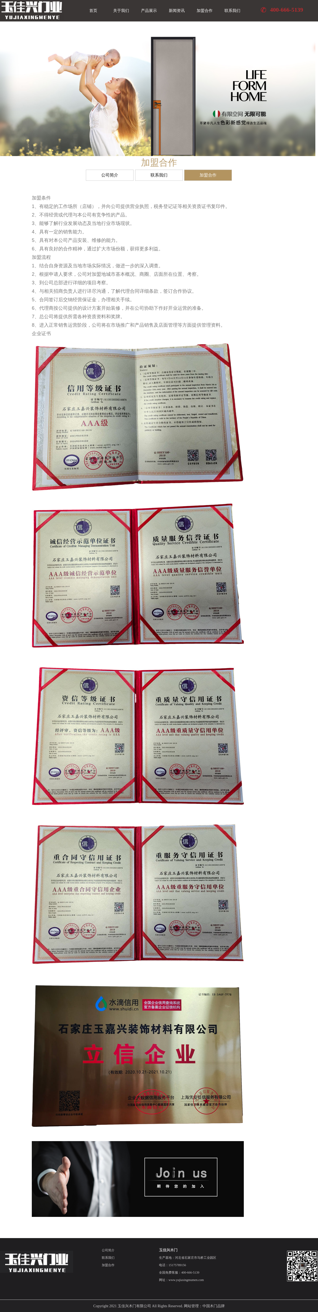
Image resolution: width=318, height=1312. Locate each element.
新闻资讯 (177, 10)
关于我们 (121, 10)
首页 (93, 10)
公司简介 (109, 176)
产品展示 (149, 10)
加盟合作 (205, 10)
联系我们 (232, 10)
